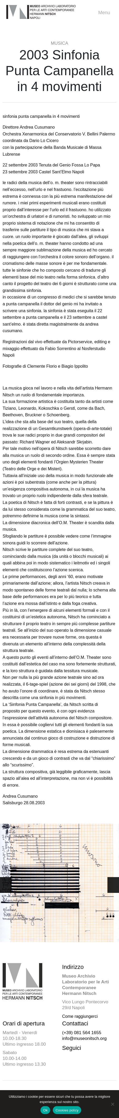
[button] (113, 885)
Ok (45, 1110)
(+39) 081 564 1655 (81, 1032)
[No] (112, 1104)
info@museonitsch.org (84, 1038)
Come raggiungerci (80, 1016)
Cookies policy (66, 1110)
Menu (105, 12)
